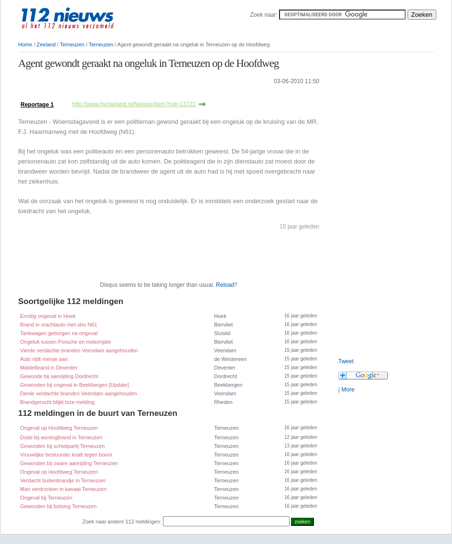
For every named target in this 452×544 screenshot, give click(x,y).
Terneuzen (72, 44)
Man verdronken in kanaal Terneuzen (63, 489)
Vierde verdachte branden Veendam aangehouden (79, 350)
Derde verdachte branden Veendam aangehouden (78, 393)
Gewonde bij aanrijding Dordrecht (59, 376)
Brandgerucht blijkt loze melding (57, 402)
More (347, 389)
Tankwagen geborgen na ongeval (58, 333)
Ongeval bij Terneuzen (46, 497)
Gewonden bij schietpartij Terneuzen (62, 446)
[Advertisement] (130, 94)
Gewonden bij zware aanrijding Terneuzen (69, 463)
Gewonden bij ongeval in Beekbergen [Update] (74, 385)
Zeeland (46, 44)
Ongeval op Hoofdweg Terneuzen (59, 428)
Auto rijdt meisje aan (44, 359)
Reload (225, 285)
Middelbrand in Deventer (48, 367)
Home (25, 44)
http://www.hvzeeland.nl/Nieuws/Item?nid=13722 (134, 104)
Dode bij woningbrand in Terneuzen (61, 437)
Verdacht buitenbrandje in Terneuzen (63, 480)
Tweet (346, 361)
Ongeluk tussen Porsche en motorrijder (65, 342)
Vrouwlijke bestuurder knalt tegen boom (66, 454)
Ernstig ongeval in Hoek (47, 316)
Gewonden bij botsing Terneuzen (58, 506)
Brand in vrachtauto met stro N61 (58, 324)
